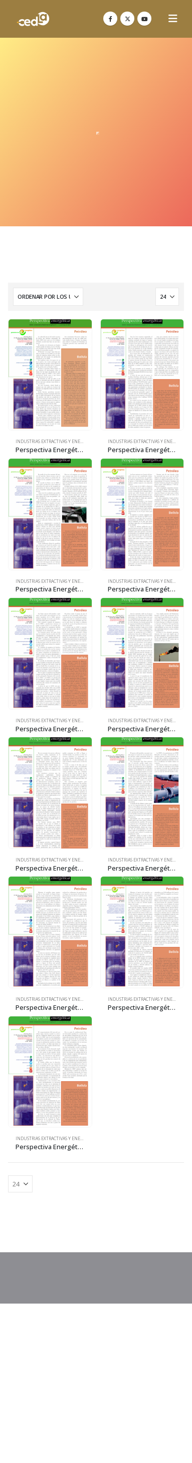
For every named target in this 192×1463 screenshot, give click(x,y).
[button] (173, 18)
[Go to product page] (50, 375)
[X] (127, 19)
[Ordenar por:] (48, 297)
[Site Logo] (33, 19)
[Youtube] (144, 19)
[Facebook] (110, 19)
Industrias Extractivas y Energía (53, 442)
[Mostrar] (167, 297)
